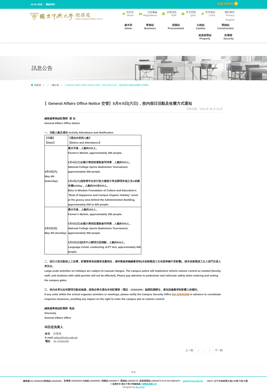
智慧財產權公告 (149, 384)
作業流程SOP (171, 14)
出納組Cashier (179, 26)
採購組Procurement (156, 26)
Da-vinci (140, 387)
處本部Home (112, 26)
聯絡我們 (50, 4)
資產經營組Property (227, 26)
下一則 (219, 350)
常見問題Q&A (191, 14)
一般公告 (54, 85)
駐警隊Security (229, 37)
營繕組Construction (203, 26)
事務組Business (132, 26)
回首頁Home (130, 14)
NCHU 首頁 (36, 4)
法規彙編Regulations (150, 14)
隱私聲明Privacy (229, 14)
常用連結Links (210, 14)
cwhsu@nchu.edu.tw (65, 337)
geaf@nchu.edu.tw (193, 381)
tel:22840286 (181, 294)
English (230, 19)
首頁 (133, 372)
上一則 (189, 350)
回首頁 (37, 85)
